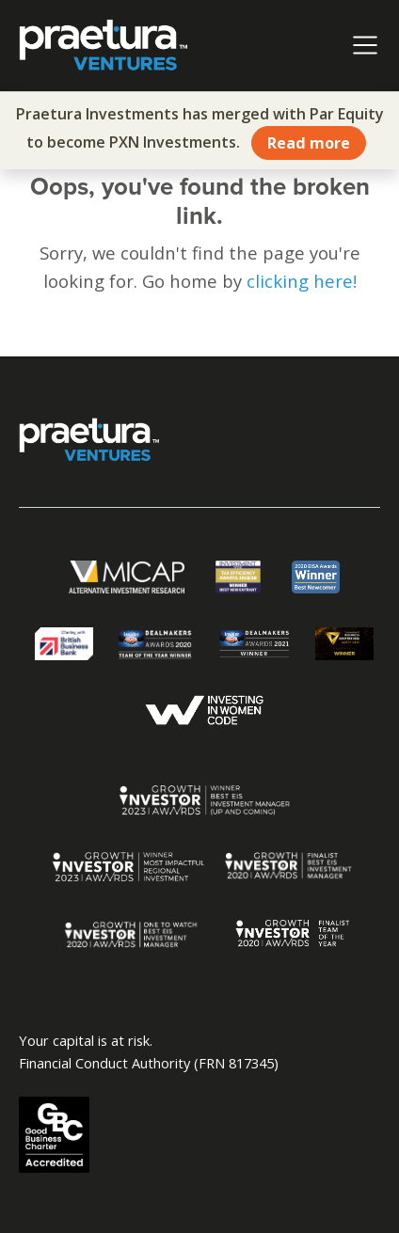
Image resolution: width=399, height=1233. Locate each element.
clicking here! (302, 280)
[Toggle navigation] (365, 45)
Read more (308, 143)
